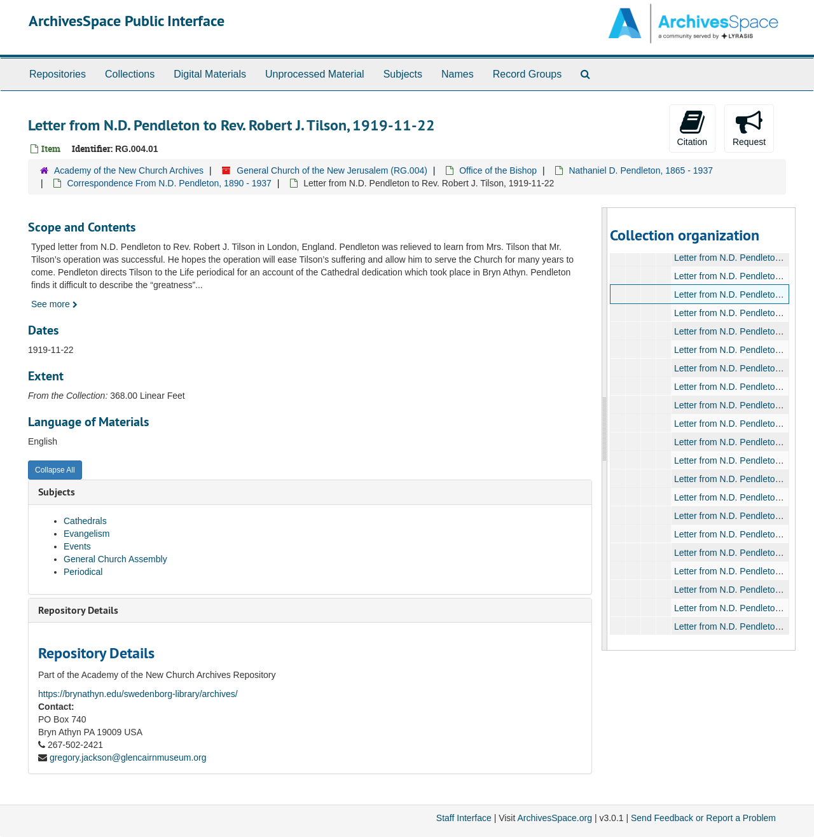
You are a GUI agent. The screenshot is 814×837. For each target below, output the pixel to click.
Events (77, 546)
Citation (692, 128)
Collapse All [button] (55, 470)
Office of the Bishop (498, 170)
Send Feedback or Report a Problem (703, 818)
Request (749, 128)
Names (457, 74)
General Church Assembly (115, 559)
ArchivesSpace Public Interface (126, 21)
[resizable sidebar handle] (604, 429)
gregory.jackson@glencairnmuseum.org (128, 757)
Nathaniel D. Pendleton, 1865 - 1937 (641, 170)
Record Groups (527, 74)
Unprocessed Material (314, 74)
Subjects (402, 74)
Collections (130, 74)
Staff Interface (464, 818)
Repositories (57, 74)
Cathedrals (85, 521)
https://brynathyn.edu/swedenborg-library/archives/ (138, 694)
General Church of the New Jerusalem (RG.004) (332, 170)
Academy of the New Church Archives (129, 170)
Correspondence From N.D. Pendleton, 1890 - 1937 (169, 183)
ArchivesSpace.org (554, 818)
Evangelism (86, 534)
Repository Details (78, 610)
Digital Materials (210, 74)
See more (54, 304)
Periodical (83, 572)
